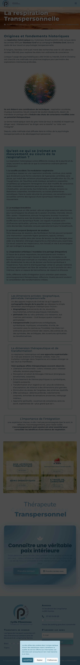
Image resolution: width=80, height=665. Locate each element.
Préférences (52, 660)
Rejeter (39, 660)
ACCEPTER (27, 660)
